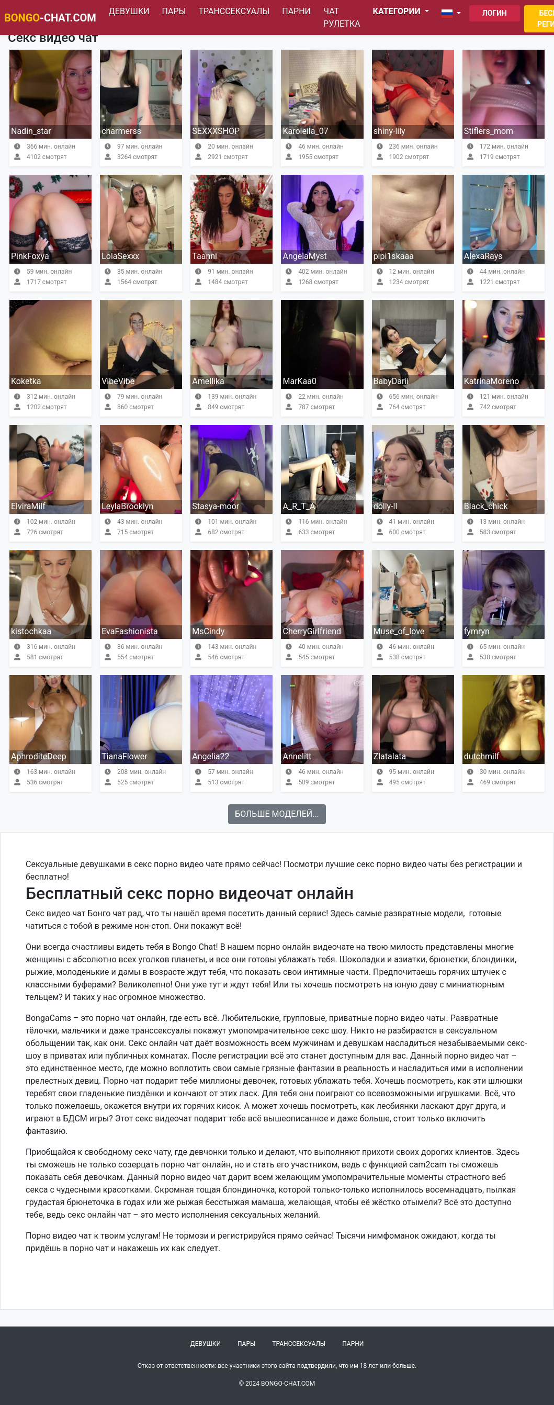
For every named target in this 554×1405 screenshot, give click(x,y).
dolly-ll (386, 506)
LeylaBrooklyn (127, 506)
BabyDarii (391, 381)
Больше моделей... (277, 814)
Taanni (204, 256)
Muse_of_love (399, 631)
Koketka (26, 381)
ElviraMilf (28, 506)
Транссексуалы (233, 11)
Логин (494, 13)
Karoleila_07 (305, 131)
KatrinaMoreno (491, 381)
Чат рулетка (341, 17)
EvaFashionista (129, 631)
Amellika (208, 381)
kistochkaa (31, 631)
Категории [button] (398, 11)
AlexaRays (483, 256)
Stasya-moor (215, 506)
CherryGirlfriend (311, 631)
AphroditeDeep (38, 756)
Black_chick (486, 506)
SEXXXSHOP (216, 131)
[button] (453, 13)
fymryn (477, 631)
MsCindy (208, 631)
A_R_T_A (298, 506)
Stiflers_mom (488, 131)
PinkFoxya (30, 256)
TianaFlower (124, 756)
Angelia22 (210, 756)
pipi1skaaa (394, 256)
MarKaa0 (299, 381)
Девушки (129, 11)
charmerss (121, 131)
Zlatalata (390, 756)
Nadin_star (31, 131)
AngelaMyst (304, 256)
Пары (174, 11)
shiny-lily (389, 131)
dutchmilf (482, 756)
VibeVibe (117, 381)
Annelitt (296, 756)
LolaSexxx (120, 256)
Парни (296, 11)
